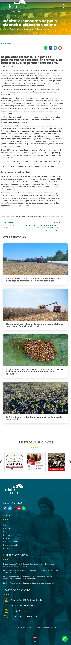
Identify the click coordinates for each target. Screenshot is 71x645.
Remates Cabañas (10, 542)
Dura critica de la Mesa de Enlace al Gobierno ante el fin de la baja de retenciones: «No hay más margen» (34, 279)
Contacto (6, 548)
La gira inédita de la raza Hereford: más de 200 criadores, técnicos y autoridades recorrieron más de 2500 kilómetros (35, 371)
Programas (7, 532)
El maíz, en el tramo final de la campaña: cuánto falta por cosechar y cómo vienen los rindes (35, 325)
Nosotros (7, 528)
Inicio (5, 29)
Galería (6, 538)
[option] (14, 462)
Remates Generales (11, 545)
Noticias (6, 535)
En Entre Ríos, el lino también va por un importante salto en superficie (34, 418)
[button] (65, 6)
